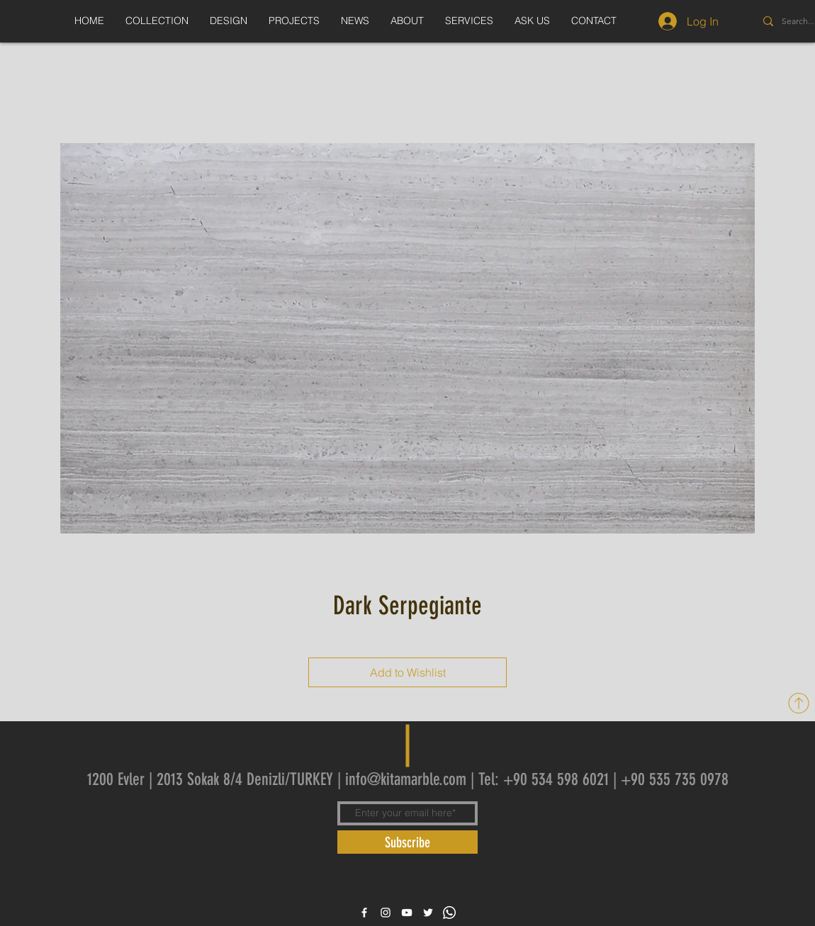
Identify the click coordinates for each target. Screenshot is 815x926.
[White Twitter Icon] (428, 912)
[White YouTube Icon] (406, 912)
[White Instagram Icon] (385, 912)
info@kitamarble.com (405, 779)
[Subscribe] (407, 842)
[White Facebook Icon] (364, 912)
